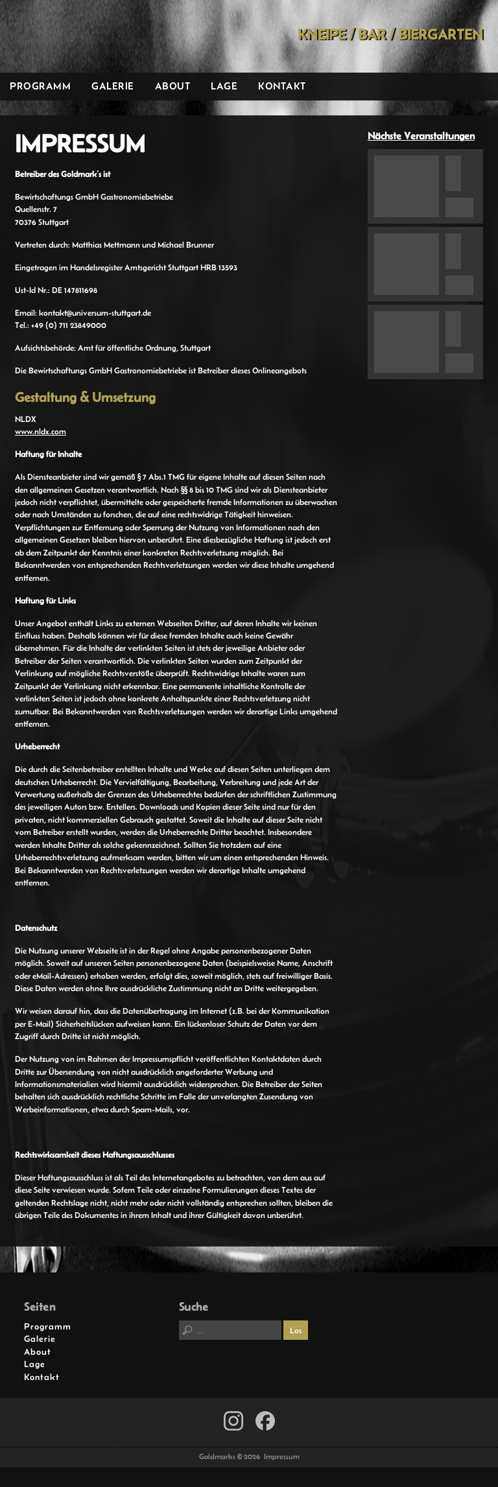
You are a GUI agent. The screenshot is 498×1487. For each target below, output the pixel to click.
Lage (224, 85)
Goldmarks (91, 36)
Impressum (282, 1456)
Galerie (112, 85)
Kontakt (282, 85)
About (173, 85)
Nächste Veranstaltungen (421, 135)
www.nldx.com (40, 431)
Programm (40, 85)
